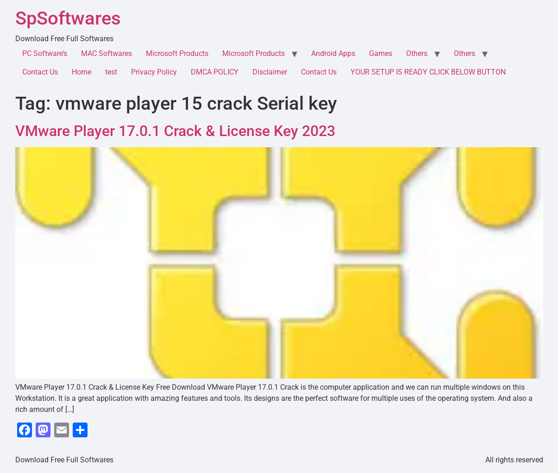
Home (81, 72)
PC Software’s (44, 53)
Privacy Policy (154, 72)
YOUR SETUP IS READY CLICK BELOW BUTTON (428, 72)
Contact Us (40, 72)
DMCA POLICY (214, 72)
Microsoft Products (177, 53)
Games (380, 53)
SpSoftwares (68, 18)
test (111, 72)
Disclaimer (269, 72)
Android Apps (333, 53)
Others (416, 53)
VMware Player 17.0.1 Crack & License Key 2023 (175, 131)
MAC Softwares (106, 53)
